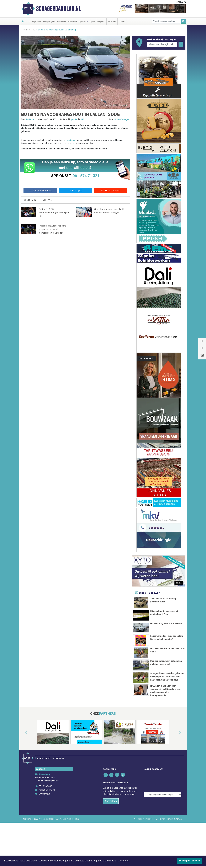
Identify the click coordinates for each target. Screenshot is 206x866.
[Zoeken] (183, 21)
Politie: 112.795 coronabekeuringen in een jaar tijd (54, 213)
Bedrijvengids (49, 21)
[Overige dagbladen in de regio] (162, 813)
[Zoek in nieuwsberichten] (166, 21)
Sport (92, 21)
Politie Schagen (122, 119)
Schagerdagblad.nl (58, 8)
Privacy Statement (174, 852)
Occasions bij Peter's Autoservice (166, 623)
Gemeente (61, 21)
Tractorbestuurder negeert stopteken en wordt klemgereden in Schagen (52, 229)
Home (26, 30)
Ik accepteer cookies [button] (189, 861)
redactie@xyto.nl (47, 823)
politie (74, 119)
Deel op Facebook (40, 190)
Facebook (70, 140)
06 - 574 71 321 (86, 176)
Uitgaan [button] (100, 21)
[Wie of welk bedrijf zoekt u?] (162, 44)
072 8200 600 (45, 819)
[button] (22, 772)
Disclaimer (160, 852)
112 (28, 21)
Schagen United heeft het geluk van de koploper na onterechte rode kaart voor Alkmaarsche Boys (167, 688)
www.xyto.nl (44, 827)
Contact (122, 21)
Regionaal (72, 21)
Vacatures (112, 21)
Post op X (75, 190)
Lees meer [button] (123, 860)
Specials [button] (82, 21)
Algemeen (36, 21)
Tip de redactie (110, 190)
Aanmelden (111, 834)
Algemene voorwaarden (143, 852)
